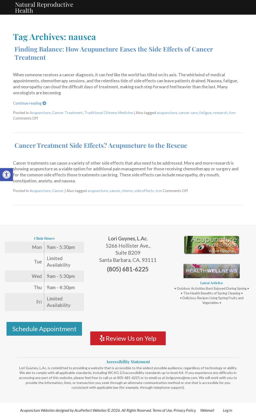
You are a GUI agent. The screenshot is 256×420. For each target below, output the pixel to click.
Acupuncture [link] (40, 112)
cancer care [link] (188, 112)
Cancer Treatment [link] (67, 112)
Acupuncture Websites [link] (37, 410)
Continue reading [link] (29, 103)
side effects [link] (144, 190)
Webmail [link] (207, 410)
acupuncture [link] (167, 112)
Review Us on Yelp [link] (128, 338)
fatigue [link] (205, 112)
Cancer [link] (58, 190)
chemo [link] (127, 190)
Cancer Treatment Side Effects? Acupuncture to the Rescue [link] (100, 145)
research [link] (220, 112)
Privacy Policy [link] (185, 410)
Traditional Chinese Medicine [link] (108, 112)
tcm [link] (232, 112)
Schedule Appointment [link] (44, 328)
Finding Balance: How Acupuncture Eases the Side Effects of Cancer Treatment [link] (113, 53)
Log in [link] (227, 410)
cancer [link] (115, 190)
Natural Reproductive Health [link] (44, 7)
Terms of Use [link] (162, 410)
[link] (6, 174)
